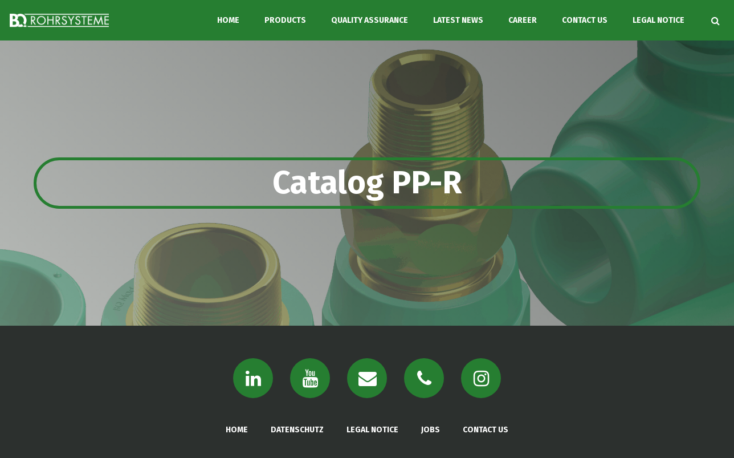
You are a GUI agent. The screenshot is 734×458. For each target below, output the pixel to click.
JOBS (430, 430)
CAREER (522, 20)
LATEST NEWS (458, 20)
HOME (228, 20)
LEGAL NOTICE (658, 20)
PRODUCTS (285, 20)
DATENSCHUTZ (297, 430)
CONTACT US (584, 20)
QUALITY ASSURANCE (369, 20)
